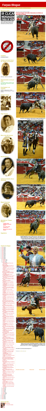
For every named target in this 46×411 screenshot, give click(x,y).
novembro (4, 260)
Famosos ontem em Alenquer (6, 280)
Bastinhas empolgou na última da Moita (7, 382)
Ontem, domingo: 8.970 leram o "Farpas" (8, 301)
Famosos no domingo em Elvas (6, 356)
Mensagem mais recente (20, 369)
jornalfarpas (8, 403)
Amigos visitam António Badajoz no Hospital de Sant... (7, 353)
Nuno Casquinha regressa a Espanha (7, 358)
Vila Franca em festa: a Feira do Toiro (7, 300)
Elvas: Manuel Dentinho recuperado (7, 366)
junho (3, 389)
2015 (3, 257)
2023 (3, 250)
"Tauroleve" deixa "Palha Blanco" (7, 354)
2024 (3, 249)
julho (3, 388)
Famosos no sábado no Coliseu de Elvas (8, 293)
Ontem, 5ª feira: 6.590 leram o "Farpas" (7, 340)
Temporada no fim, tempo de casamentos (8, 308)
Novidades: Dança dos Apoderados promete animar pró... (7, 330)
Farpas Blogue (11, 4)
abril (3, 391)
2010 (3, 397)
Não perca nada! (4, 360)
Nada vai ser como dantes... (6, 271)
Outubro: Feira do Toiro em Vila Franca (7, 364)
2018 (3, 254)
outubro (4, 261)
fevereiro (4, 393)
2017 (3, 255)
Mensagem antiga (42, 369)
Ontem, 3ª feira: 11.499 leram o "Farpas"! (8, 350)
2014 (3, 258)
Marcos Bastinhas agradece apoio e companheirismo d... (7, 274)
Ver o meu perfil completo (9, 404)
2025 (3, 248)
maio (3, 390)
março (4, 392)
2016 (3, 256)
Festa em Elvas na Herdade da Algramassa (8, 357)
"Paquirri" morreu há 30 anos (6, 337)
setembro (4, 262)
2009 (3, 398)
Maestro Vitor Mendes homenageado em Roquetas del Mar (8, 265)
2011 (3, 396)
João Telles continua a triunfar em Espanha (8, 275)
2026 (3, 247)
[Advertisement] (25, 360)
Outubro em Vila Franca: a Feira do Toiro (8, 316)
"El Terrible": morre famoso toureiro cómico (8, 328)
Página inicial (31, 369)
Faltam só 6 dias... (5, 264)
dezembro (4, 259)
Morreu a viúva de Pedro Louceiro (7, 374)
